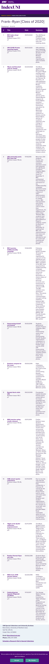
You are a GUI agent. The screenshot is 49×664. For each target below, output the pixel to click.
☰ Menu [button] (4, 12)
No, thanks (32, 660)
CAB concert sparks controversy (13, 479)
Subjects (9, 15)
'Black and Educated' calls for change (14, 67)
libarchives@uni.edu (13, 635)
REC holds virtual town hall (12, 36)
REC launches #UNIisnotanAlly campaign (12, 249)
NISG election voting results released (14, 420)
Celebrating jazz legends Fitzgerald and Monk (13, 594)
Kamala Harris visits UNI (13, 393)
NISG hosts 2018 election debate (12, 575)
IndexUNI (10, 7)
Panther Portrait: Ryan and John (14, 556)
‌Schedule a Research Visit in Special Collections (18, 641)
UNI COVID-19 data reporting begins (13, 48)
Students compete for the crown (14, 364)
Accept (16, 660)
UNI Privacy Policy (29, 656)
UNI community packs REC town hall (14, 157)
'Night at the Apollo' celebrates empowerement (13, 525)
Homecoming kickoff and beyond (14, 324)
